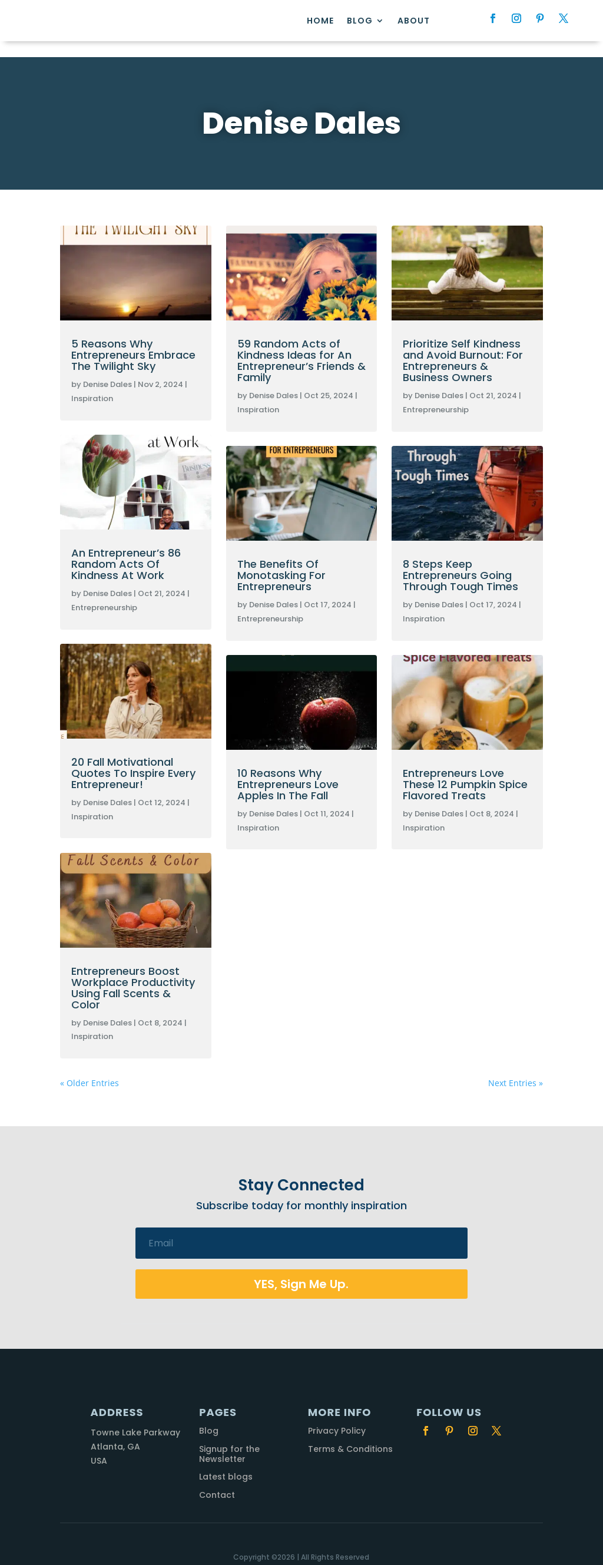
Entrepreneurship (104, 594)
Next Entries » (515, 1070)
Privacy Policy (337, 1418)
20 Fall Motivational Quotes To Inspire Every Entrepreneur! (133, 760)
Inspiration (92, 385)
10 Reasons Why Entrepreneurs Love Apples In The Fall (288, 771)
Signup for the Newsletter (229, 1441)
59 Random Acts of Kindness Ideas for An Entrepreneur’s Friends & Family (301, 347)
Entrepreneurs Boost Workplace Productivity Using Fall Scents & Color (133, 975)
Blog (360, 23)
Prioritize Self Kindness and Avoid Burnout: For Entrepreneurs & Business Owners (463, 347)
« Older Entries (89, 1070)
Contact (217, 1482)
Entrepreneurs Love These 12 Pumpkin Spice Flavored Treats (465, 771)
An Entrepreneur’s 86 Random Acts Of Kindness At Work (126, 551)
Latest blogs (226, 1464)
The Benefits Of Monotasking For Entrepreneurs (281, 562)
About (413, 23)
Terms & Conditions (350, 1436)
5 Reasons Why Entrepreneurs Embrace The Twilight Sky (133, 341)
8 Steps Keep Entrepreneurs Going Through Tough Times (460, 562)
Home (320, 23)
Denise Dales (107, 371)
